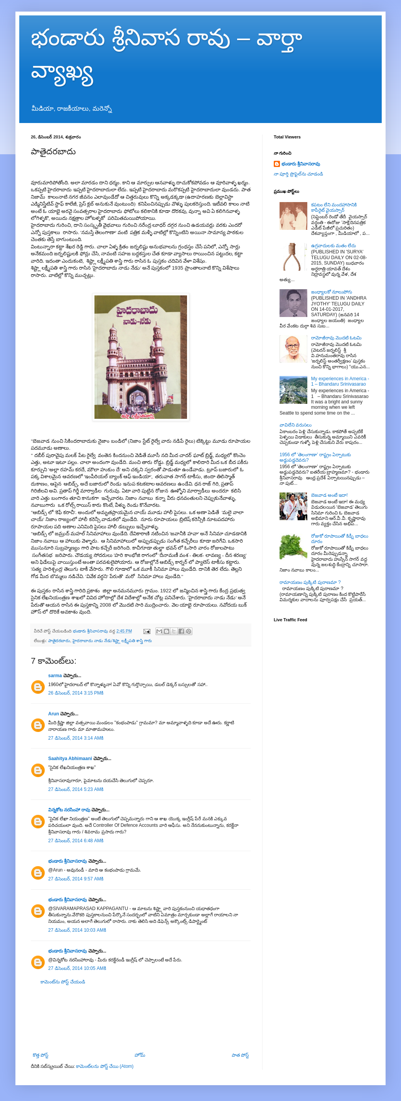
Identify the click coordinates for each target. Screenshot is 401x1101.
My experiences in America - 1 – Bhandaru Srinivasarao (340, 381)
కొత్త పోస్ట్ (40, 1055)
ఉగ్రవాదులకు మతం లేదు (333, 245)
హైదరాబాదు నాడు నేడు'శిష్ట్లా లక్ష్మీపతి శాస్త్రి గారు (112, 640)
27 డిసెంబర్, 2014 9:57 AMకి (75, 879)
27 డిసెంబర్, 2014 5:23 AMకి (75, 789)
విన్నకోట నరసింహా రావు (69, 810)
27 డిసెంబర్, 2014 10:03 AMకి (77, 930)
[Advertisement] (141, 1019)
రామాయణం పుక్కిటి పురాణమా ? (310, 582)
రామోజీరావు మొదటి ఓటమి (336, 338)
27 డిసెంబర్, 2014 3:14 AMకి (75, 738)
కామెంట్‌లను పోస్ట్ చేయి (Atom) (104, 1066)
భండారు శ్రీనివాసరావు (67, 861)
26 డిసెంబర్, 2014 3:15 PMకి (75, 693)
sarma (55, 675)
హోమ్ (140, 1055)
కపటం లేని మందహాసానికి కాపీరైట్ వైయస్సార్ (334, 207)
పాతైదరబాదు (59, 640)
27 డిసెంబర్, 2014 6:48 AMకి (75, 840)
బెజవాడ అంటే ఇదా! (329, 495)
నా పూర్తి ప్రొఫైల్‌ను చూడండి (298, 174)
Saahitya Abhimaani (70, 758)
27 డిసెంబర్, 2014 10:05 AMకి (77, 968)
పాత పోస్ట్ (240, 1055)
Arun (53, 714)
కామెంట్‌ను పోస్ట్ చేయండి (62, 982)
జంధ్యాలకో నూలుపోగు (331, 292)
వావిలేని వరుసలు (296, 425)
